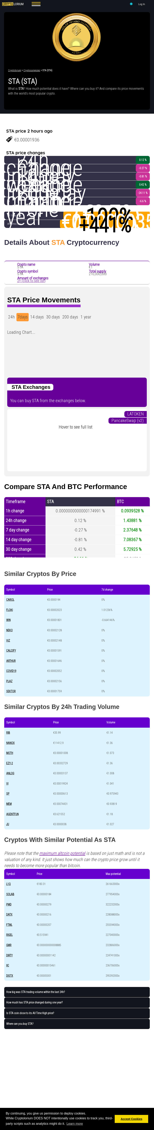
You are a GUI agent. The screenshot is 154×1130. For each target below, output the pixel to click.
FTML (9, 924)
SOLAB (10, 894)
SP (7, 793)
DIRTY (9, 955)
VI (7, 783)
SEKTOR (11, 691)
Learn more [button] (75, 1123)
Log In (141, 4)
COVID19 (11, 671)
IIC (7, 965)
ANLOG (10, 773)
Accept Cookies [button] (131, 1119)
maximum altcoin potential (62, 853)
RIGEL (9, 934)
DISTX (9, 975)
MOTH (9, 753)
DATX (9, 914)
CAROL (10, 599)
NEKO (9, 630)
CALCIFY (11, 650)
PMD (8, 904)
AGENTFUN (12, 814)
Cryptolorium (14, 70)
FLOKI (9, 610)
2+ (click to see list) (31, 280)
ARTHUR (11, 660)
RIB (8, 732)
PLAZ (9, 681)
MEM (9, 804)
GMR (8, 945)
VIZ (8, 640)
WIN (8, 620)
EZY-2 (9, 763)
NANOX (10, 743)
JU (7, 824)
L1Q (8, 884)
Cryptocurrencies (31, 70)
